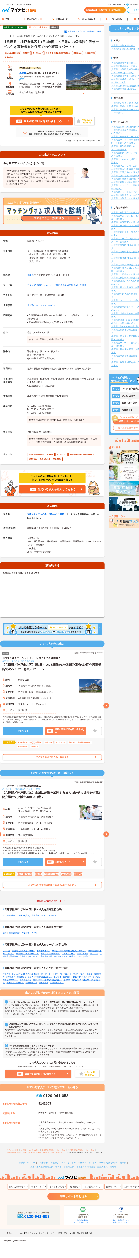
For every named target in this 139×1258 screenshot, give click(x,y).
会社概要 (24, 1233)
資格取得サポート (10, 980)
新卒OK (67, 980)
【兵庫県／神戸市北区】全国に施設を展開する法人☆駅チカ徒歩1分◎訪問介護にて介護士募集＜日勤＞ (51, 795)
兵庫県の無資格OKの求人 (123, 89)
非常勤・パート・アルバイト (41, 305)
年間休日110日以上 (43, 977)
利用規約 (74, 1186)
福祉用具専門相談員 (85, 1166)
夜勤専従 (6, 974)
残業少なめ (76, 980)
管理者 (113, 1166)
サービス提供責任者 (108, 1162)
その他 (34, 933)
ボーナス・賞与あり (15, 982)
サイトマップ (37, 1186)
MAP (21, 79)
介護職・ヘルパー (27, 1162)
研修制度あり (25, 980)
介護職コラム (112, 1186)
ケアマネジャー (68, 1162)
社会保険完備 (31, 982)
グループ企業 (69, 1233)
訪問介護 (6, 951)
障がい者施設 (82, 953)
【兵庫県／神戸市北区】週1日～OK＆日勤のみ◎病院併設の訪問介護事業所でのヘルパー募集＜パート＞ (51, 667)
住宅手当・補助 (61, 974)
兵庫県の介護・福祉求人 (123, 45)
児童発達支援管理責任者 (41, 1166)
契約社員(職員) (23, 915)
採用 (60, 1233)
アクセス (33, 1233)
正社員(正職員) (9, 915)
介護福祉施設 (14, 933)
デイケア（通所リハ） (38, 285)
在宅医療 (25, 933)
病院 (5, 933)
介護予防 (88, 956)
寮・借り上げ (46, 974)
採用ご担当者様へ (17, 1186)
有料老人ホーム (43, 951)
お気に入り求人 (114, 19)
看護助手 (55, 1162)
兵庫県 (22, 73)
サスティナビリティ (47, 1233)
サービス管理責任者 (64, 1166)
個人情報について (92, 1186)
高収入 (30, 977)
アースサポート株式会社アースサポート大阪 (21, 789)
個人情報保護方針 (84, 1233)
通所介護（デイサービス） (27, 953)
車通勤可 (35, 974)
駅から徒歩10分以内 (21, 974)
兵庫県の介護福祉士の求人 (124, 63)
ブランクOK (94, 977)
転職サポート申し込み (73, 1196)
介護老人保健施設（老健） (23, 951)
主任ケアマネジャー (87, 1162)
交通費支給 (43, 982)
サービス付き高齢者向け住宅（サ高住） (69, 285)
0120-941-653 (52, 1095)
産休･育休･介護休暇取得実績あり (47, 980)
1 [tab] (83, 93)
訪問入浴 (94, 953)
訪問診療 (14, 956)
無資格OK (21, 977)
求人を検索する (87, 19)
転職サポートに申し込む (104, 10)
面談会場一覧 (59, 19)
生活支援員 (102, 1166)
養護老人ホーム (76, 956)
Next (106, 705)
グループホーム (68, 953)
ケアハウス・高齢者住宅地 (40, 956)
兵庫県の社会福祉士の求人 (124, 66)
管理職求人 (10, 977)
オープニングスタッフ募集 (81, 974)
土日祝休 (57, 977)
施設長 (123, 1162)
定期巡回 (23, 956)
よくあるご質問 (57, 1186)
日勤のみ (67, 977)
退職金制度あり (57, 982)
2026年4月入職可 (80, 977)
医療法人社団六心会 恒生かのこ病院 (84, 31)
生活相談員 (43, 1162)
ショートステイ (60, 956)
